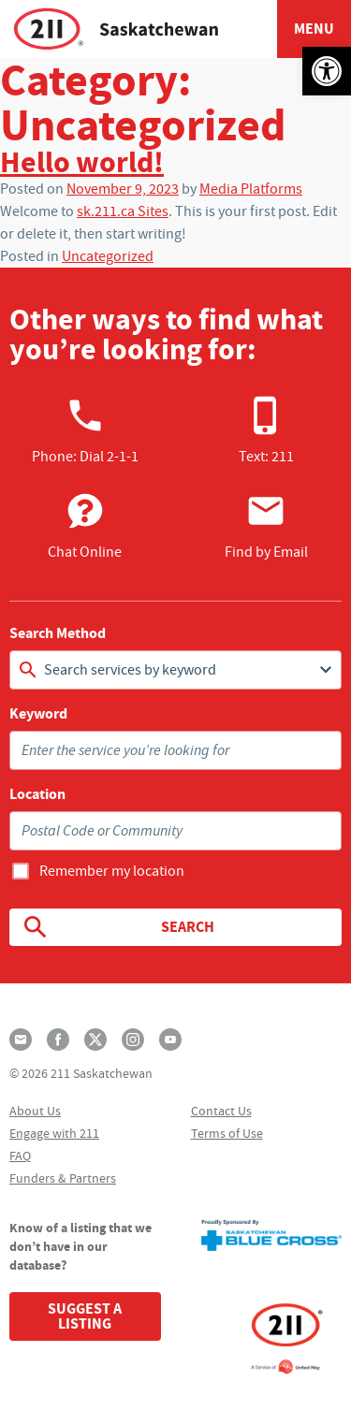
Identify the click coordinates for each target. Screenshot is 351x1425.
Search (117, 927)
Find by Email (266, 525)
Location (37, 794)
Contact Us (221, 1110)
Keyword (38, 714)
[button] (326, 71)
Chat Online (85, 525)
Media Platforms (250, 189)
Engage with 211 (54, 1133)
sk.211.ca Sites (122, 211)
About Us (35, 1110)
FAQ (20, 1155)
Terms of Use (227, 1133)
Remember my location (111, 871)
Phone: (85, 430)
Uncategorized (108, 256)
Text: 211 (266, 430)
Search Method (57, 633)
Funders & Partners (62, 1178)
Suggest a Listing (85, 1316)
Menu (314, 28)
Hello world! (82, 162)
